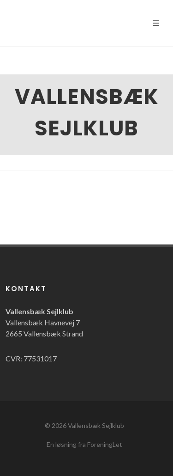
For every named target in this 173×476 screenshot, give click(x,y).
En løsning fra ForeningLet (84, 444)
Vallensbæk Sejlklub (96, 425)
